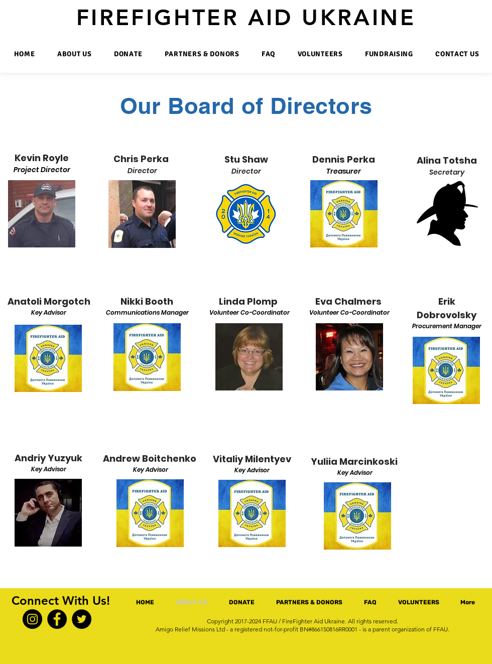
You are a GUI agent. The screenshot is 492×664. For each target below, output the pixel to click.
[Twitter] (81, 619)
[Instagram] (32, 619)
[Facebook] (57, 619)
